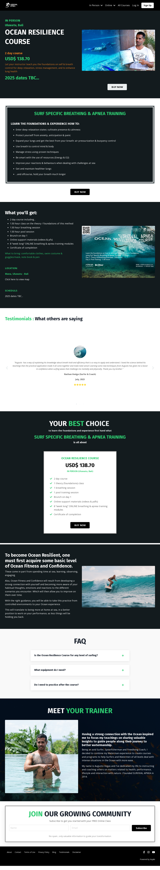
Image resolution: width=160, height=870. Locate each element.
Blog (54, 856)
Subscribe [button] (141, 831)
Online (110, 5)
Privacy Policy (43, 856)
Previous (7, 369)
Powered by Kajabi (147, 863)
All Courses (124, 5)
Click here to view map (17, 280)
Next (153, 369)
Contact (18, 856)
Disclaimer (76, 856)
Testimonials (64, 856)
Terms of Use (29, 856)
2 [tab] (80, 406)
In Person (96, 5)
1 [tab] (76, 406)
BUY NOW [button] (117, 86)
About (9, 856)
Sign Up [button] (148, 5)
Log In (135, 5)
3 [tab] (83, 406)
